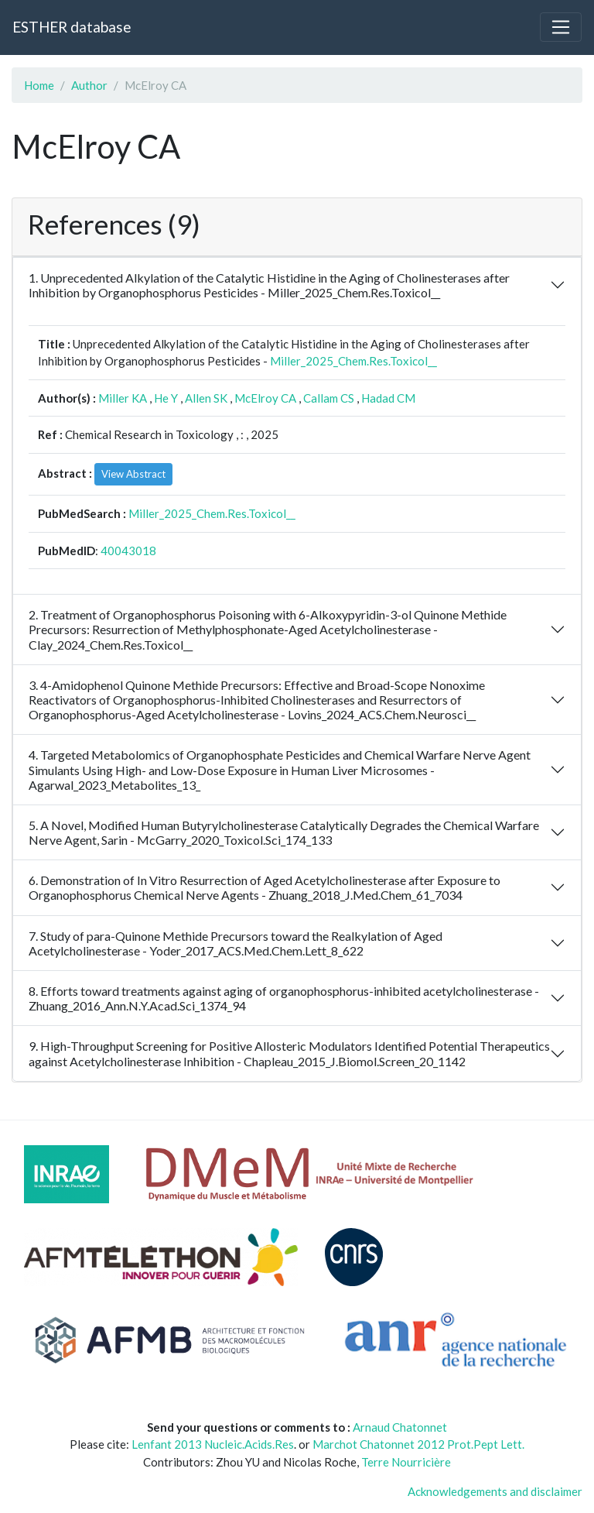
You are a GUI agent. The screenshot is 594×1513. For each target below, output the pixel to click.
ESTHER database (71, 27)
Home (39, 85)
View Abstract (133, 474)
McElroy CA (265, 398)
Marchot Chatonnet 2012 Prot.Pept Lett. (418, 1444)
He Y (166, 398)
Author (89, 85)
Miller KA (122, 398)
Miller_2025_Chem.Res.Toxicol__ (353, 361)
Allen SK (206, 398)
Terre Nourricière (406, 1462)
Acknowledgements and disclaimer (495, 1491)
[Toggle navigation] (561, 27)
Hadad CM (388, 398)
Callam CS (328, 398)
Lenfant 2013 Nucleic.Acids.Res (212, 1444)
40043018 (128, 551)
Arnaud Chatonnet (400, 1427)
